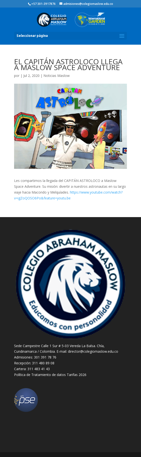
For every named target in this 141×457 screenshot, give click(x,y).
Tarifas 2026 (76, 374)
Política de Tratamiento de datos (40, 374)
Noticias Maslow (56, 75)
